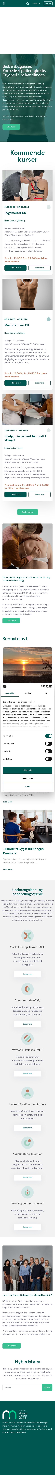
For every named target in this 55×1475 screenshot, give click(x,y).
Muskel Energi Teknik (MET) (27, 947)
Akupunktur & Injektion (27, 1154)
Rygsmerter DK (15, 213)
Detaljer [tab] (27, 693)
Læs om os (11, 1345)
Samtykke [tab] (9, 693)
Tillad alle (27, 770)
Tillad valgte (27, 778)
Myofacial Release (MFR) (27, 1050)
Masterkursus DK (16, 325)
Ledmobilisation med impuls (27, 1104)
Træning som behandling (27, 1203)
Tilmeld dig (16, 268)
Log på (48, 4)
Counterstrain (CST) (27, 1000)
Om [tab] (45, 693)
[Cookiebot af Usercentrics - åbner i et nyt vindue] (41, 686)
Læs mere (11, 127)
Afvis (27, 786)
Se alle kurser (28, 512)
